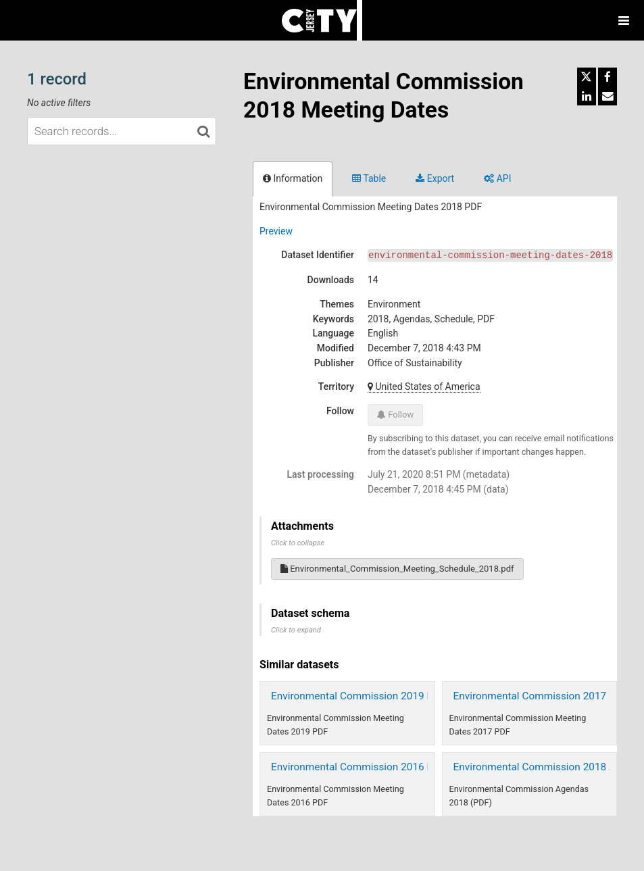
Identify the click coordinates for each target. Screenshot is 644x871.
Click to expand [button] (296, 630)
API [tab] (497, 178)
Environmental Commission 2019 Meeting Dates (382, 696)
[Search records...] (121, 131)
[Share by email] (607, 95)
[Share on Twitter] (586, 77)
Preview (276, 231)
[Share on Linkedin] (586, 95)
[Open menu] (623, 20)
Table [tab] (369, 178)
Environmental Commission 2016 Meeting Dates (382, 767)
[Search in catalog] (203, 131)
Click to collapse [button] (297, 543)
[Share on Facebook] (607, 77)
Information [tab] (292, 178)
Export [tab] (435, 178)
